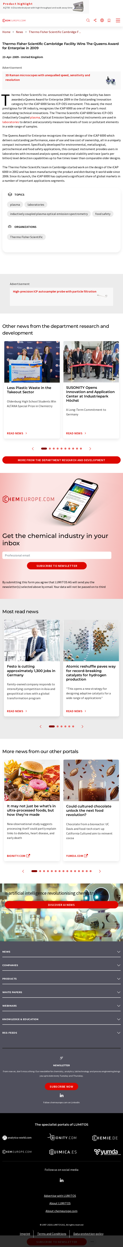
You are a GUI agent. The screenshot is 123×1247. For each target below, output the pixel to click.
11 (75, 871)
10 (81, 449)
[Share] (95, 20)
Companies (10, 965)
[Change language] (102, 20)
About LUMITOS (60, 1203)
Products (9, 978)
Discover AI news (61, 905)
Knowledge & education (20, 1019)
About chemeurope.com (61, 1211)
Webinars (9, 1005)
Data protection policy (88, 1234)
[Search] (88, 20)
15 (91, 871)
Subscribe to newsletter (56, 566)
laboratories (10, 122)
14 (87, 871)
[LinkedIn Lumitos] (61, 1180)
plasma (35, 117)
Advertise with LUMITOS (60, 1196)
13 (83, 871)
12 (79, 871)
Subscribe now (61, 1086)
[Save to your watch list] (109, 21)
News (6, 951)
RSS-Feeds (9, 1032)
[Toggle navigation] (118, 20)
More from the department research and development (61, 460)
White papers (12, 992)
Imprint (25, 1234)
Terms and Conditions (51, 1234)
